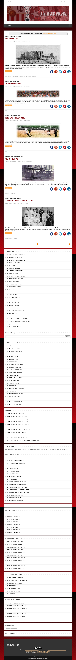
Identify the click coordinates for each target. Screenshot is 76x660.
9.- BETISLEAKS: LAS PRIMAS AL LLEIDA (17, 435)
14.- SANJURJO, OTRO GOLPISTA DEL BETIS (18, 492)
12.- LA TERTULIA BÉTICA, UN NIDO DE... (17, 487)
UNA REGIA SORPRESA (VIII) (14, 532)
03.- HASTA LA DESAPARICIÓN (14, 583)
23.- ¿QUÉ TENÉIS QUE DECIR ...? (15, 310)
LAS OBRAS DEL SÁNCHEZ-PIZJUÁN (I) (16, 603)
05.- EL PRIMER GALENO (13, 356)
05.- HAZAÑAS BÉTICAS (12, 468)
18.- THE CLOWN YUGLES (13, 297)
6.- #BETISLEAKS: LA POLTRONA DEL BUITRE (18, 427)
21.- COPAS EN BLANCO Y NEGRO (15, 399)
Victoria (16, 151)
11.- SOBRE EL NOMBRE (13, 281)
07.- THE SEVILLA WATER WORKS (15, 270)
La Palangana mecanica (11, 628)
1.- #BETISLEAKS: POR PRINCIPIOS (15, 413)
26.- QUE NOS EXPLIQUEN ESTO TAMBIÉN (17, 318)
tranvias (13, 193)
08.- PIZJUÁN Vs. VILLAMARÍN (14, 476)
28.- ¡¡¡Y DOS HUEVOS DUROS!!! (15, 324)
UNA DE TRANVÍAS (11, 159)
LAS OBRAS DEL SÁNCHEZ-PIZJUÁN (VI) (17, 616)
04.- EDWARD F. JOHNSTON (13, 262)
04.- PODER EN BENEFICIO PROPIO (15, 466)
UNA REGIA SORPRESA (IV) (13, 521)
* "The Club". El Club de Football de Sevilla (19, 200)
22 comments (26, 203)
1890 (8, 238)
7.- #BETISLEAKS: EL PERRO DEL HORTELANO (18, 429)
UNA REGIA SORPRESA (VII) (14, 529)
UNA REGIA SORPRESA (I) (13, 514)
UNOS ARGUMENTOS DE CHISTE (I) (15, 541)
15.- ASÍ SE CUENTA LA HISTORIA (15, 495)
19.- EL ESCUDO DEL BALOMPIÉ (15, 393)
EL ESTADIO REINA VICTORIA (15, 118)
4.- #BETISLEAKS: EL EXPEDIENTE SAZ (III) (17, 421)
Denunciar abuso (10, 633)
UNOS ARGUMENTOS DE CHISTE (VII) (16, 557)
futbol (11, 238)
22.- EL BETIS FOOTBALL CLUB (14, 401)
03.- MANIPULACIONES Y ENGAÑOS (16, 463)
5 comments (28, 41)
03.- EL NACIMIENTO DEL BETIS (14, 351)
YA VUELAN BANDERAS (13, 83)
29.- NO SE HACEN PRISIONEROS (15, 326)
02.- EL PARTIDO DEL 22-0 (13, 348)
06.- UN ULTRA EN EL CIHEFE (14, 591)
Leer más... (9, 71)
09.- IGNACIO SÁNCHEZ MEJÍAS (14, 367)
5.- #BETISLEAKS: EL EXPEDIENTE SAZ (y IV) (18, 424)
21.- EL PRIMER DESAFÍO (13, 305)
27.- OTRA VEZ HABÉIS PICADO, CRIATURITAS (18, 321)
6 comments (26, 86)
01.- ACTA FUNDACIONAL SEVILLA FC (16, 254)
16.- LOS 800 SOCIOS (12, 385)
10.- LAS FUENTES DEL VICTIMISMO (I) (16, 481)
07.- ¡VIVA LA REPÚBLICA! (13, 473)
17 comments (28, 161)
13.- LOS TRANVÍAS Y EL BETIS (14, 377)
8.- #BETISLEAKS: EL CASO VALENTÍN (16, 432)
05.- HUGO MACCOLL (12, 265)
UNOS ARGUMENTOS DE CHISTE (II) (16, 544)
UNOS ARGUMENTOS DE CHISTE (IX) (16, 563)
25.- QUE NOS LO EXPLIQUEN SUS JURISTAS (18, 316)
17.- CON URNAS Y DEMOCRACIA (15, 500)
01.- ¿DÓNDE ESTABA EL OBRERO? (15, 346)
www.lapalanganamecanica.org (42, 652)
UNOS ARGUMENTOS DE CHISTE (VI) (16, 555)
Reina (8, 151)
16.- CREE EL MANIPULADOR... (14, 497)
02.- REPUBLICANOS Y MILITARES (15, 460)
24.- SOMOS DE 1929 (12, 313)
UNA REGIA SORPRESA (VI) (13, 527)
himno (22, 110)
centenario (9, 110)
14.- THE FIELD (10, 289)
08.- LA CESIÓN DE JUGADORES (15, 364)
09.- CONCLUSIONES (12, 479)
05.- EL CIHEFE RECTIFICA (13, 588)
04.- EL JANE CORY (11, 585)
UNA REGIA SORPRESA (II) (13, 516)
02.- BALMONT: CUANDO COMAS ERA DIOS (17, 580)
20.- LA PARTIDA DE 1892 (13, 302)
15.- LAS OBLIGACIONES (13, 383)
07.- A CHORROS (11, 593)
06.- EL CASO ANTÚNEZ (12, 359)
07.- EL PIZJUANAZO (12, 361)
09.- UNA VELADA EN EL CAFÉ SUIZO (16, 276)
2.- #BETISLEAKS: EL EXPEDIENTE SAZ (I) (17, 416)
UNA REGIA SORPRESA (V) (13, 524)
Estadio (9, 76)
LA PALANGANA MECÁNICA (16, 650)
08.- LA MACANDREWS (12, 273)
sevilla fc (34, 76)
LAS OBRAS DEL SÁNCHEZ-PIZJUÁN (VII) (17, 619)
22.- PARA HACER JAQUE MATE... (15, 308)
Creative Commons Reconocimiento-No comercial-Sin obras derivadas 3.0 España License (46, 650)
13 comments (26, 120)
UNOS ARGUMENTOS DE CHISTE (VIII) (16, 560)
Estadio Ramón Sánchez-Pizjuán (19, 76)
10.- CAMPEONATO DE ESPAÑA (14, 369)
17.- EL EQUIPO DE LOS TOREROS (15, 388)
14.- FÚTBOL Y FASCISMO (13, 380)
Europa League (17, 110)
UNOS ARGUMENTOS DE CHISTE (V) (16, 552)
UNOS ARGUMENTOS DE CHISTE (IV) (16, 549)
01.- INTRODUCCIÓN (12, 458)
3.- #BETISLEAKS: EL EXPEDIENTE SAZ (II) (17, 419)
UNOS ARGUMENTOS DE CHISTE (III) (16, 547)
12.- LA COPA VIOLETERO (13, 375)
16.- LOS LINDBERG (11, 292)
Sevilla (29, 76)
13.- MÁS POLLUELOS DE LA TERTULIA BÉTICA (18, 489)
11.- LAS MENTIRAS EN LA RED (14, 372)
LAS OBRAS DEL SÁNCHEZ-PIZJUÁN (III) (17, 608)
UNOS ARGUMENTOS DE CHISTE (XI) (16, 568)
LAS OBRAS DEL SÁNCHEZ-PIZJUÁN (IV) (17, 611)
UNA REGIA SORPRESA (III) (13, 519)
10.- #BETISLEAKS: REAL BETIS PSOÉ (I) (17, 437)
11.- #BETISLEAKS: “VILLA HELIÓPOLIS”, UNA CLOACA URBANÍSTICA (24, 440)
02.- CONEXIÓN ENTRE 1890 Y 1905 (15, 257)
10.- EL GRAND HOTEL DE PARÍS (15, 278)
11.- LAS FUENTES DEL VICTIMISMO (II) (16, 484)
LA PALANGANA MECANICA (44, 657)
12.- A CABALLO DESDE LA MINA (15, 284)
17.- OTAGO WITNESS (12, 294)
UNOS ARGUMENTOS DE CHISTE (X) (16, 565)
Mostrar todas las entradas (49, 33)
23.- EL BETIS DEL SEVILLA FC (14, 404)
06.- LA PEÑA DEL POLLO (13, 471)
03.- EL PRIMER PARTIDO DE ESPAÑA (16, 260)
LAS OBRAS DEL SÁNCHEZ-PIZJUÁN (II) (16, 605)
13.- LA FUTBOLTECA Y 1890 (14, 286)
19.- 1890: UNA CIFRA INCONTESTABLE (16, 300)
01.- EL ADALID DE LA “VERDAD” (15, 577)
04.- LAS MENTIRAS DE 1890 (14, 354)
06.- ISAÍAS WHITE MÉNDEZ (13, 268)
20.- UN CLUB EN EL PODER (14, 396)
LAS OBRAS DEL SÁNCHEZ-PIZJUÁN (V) (17, 613)
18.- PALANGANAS (11, 391)
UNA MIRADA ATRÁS (12, 38)
